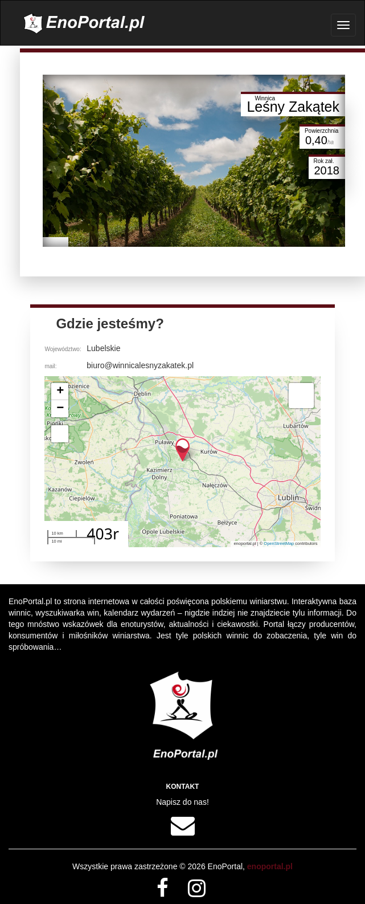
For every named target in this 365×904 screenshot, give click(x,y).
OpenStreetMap (279, 543)
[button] (182, 450)
